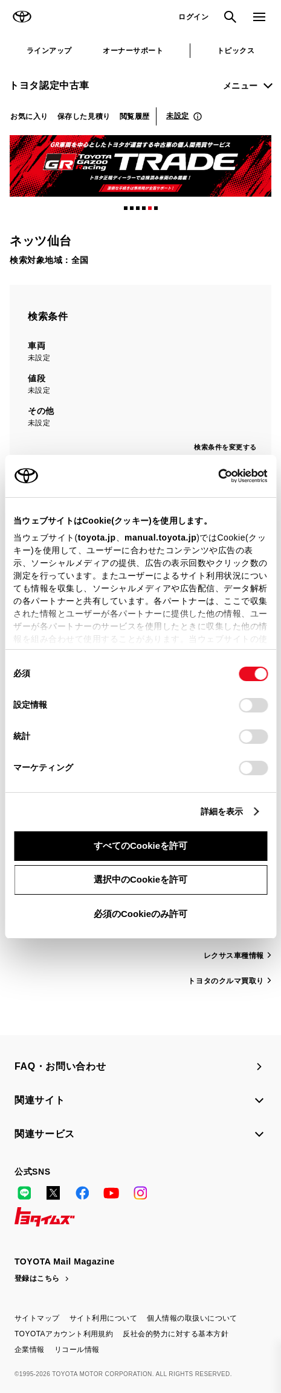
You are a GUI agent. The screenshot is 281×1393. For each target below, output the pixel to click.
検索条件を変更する (225, 447)
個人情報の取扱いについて (192, 1318)
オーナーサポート (133, 50)
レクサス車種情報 (234, 955)
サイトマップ (37, 1318)
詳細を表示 (222, 811)
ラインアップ (49, 50)
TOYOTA (22, 17)
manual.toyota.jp (160, 537)
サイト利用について (103, 1318)
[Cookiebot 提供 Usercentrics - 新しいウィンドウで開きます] (214, 476)
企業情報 (30, 1349)
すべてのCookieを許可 (140, 845)
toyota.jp (97, 537)
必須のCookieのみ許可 (140, 914)
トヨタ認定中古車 (49, 85)
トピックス (235, 50)
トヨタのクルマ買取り (226, 981)
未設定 (177, 116)
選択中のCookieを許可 (140, 879)
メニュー (240, 85)
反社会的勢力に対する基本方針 (175, 1334)
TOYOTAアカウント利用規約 (64, 1334)
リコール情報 (77, 1349)
